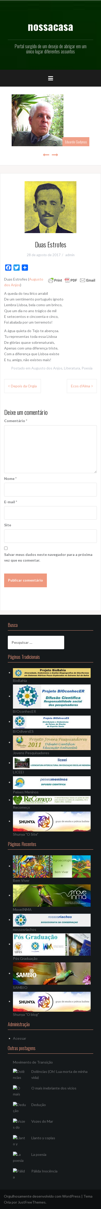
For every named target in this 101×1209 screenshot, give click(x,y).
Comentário (15, 420)
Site (7, 525)
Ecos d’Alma (80, 386)
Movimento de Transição (33, 1062)
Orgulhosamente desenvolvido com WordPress (42, 1196)
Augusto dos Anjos (46, 368)
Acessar (19, 1038)
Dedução (38, 1104)
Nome (10, 478)
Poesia (87, 368)
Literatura (72, 368)
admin (70, 255)
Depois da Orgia (24, 386)
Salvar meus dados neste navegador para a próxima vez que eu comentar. (48, 557)
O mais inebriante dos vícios (53, 1088)
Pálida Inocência (44, 1171)
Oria (7, 1202)
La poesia (38, 1154)
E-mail (10, 502)
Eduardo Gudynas (76, 141)
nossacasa (50, 26)
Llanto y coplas (43, 1138)
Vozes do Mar (42, 1121)
